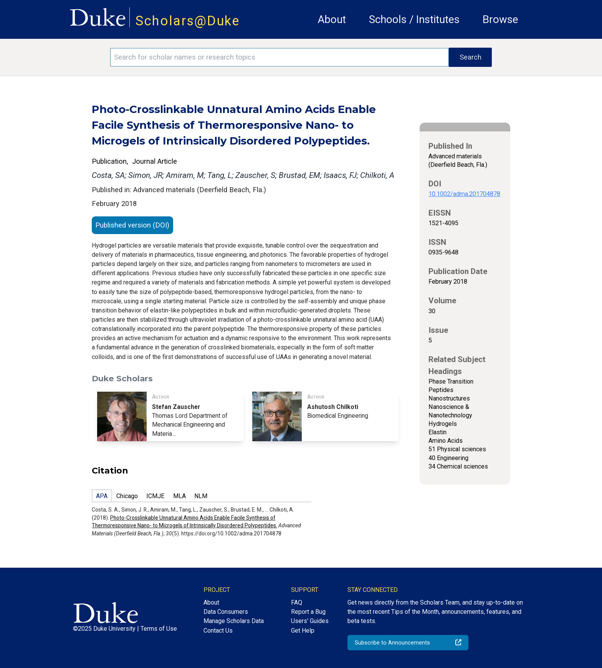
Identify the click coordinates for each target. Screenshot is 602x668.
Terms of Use (159, 628)
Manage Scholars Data (233, 621)
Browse (500, 19)
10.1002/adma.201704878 (464, 194)
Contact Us (218, 630)
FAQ (296, 602)
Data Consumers (225, 611)
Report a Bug (308, 611)
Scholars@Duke (188, 20)
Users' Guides (310, 621)
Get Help (302, 630)
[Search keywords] (279, 57)
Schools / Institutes (414, 19)
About (332, 19)
